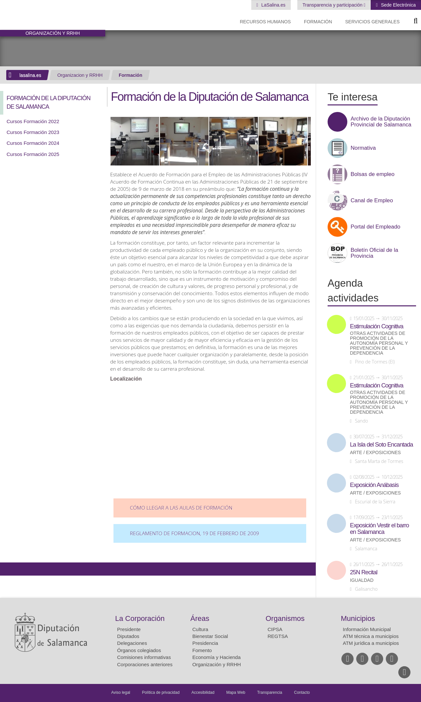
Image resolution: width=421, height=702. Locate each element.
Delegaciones (132, 643)
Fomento (202, 650)
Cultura (200, 629)
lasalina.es (30, 75)
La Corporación (139, 618)
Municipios (358, 618)
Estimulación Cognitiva (376, 326)
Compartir (8, 569)
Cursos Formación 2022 (33, 121)
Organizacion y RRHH (80, 75)
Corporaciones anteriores (144, 664)
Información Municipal (367, 629)
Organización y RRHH (216, 664)
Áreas (199, 618)
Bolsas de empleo (372, 174)
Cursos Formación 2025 (33, 154)
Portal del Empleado (375, 227)
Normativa (363, 148)
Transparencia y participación (333, 5)
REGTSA (278, 636)
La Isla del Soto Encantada (381, 444)
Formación (318, 21)
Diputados (128, 636)
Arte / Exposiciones (375, 452)
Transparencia (269, 692)
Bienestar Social (210, 636)
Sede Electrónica (398, 5)
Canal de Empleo (372, 201)
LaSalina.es (272, 5)
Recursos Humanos (265, 21)
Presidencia (205, 643)
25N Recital (363, 572)
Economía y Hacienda (216, 657)
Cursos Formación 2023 (33, 132)
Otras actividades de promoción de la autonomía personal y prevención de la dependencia (379, 343)
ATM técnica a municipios (371, 636)
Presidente (129, 629)
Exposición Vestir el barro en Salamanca (379, 528)
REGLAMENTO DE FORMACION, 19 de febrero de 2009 (194, 533)
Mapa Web (235, 692)
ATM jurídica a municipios (371, 643)
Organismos (285, 618)
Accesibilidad (202, 692)
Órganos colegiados (139, 650)
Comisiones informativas (144, 657)
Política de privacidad (161, 692)
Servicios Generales (372, 21)
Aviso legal (120, 692)
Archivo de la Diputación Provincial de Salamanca (381, 122)
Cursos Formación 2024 (33, 143)
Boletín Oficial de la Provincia (374, 253)
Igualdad (362, 580)
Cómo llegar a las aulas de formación (181, 507)
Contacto (302, 692)
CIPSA (275, 629)
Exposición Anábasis (374, 485)
